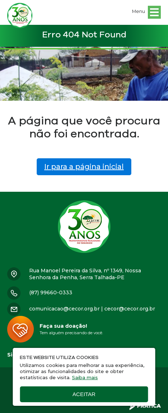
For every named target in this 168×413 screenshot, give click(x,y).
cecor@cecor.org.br (129, 308)
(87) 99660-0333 (50, 292)
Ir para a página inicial (84, 166)
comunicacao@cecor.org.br (64, 308)
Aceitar (84, 394)
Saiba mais (85, 377)
